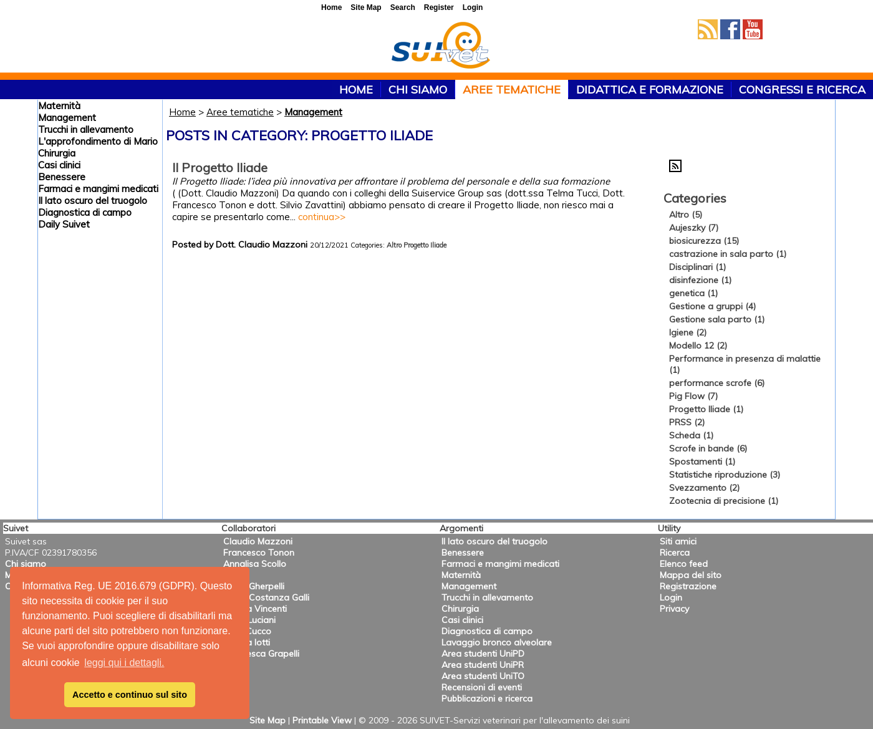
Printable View (322, 720)
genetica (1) (693, 293)
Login (671, 597)
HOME (356, 89)
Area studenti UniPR (482, 664)
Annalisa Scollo (254, 563)
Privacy (674, 608)
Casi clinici (59, 165)
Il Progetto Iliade (220, 167)
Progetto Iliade (424, 245)
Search (402, 7)
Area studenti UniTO (482, 676)
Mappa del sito (690, 575)
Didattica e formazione (649, 89)
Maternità (59, 106)
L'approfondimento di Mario (98, 141)
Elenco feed (684, 563)
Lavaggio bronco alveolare (496, 642)
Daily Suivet (64, 224)
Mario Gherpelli (253, 586)
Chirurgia (56, 153)
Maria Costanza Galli (266, 597)
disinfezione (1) (700, 280)
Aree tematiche (512, 89)
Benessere (61, 177)
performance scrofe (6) (716, 383)
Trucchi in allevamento (85, 129)
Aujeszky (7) (693, 227)
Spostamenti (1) (702, 461)
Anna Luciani (249, 619)
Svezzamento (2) (704, 487)
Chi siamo (417, 89)
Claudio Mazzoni (257, 541)
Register (439, 7)
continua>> (321, 217)
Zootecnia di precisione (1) (723, 500)
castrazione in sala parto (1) (727, 253)
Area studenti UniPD (482, 653)
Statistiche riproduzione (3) (724, 474)
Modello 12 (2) (698, 345)
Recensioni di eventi (481, 687)
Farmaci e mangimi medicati (98, 189)
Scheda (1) (691, 435)
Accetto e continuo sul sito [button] (129, 695)
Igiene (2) (688, 332)
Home (182, 112)
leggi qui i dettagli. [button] (124, 662)
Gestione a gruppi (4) (712, 306)
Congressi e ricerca (802, 89)
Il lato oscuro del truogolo (92, 200)
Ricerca (675, 552)
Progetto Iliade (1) (706, 409)
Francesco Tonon (258, 552)
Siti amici (678, 541)
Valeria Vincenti (255, 608)
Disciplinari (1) (697, 267)
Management (67, 117)
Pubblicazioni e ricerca (487, 698)
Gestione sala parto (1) (716, 319)
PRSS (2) (687, 422)
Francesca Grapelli (261, 653)
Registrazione (688, 586)
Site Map (267, 720)
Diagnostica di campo (85, 212)
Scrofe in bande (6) (708, 448)
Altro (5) (685, 214)
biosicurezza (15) (704, 240)
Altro (394, 245)
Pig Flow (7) (693, 396)
